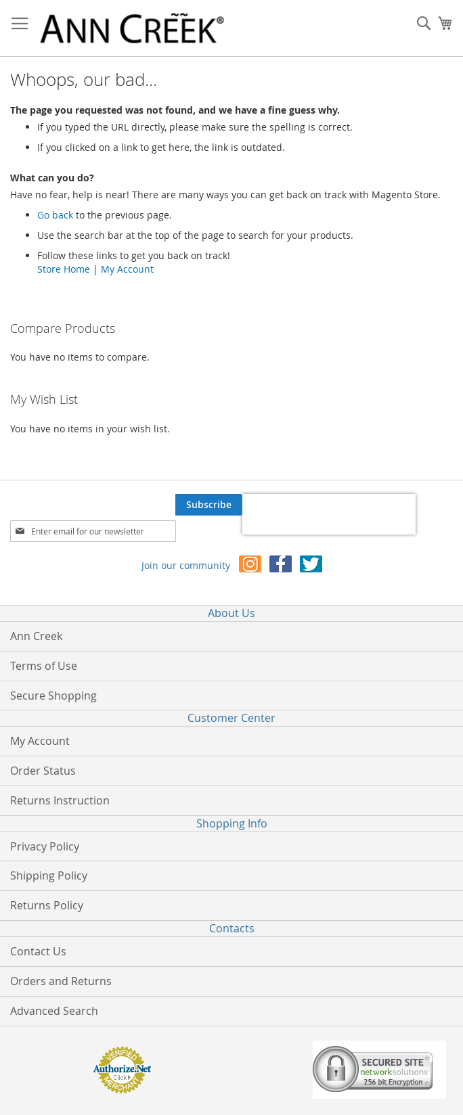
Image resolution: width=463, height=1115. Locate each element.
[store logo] (132, 28)
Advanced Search (54, 1010)
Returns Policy (46, 905)
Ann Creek (36, 636)
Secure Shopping (53, 695)
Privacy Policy (44, 846)
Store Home (63, 269)
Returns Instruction (60, 800)
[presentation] (329, 514)
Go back (55, 214)
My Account (127, 269)
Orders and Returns (61, 981)
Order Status (43, 770)
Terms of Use (43, 665)
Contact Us (38, 951)
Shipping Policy (48, 875)
